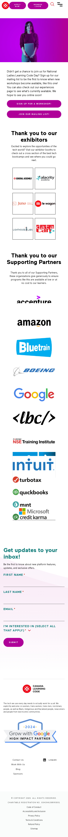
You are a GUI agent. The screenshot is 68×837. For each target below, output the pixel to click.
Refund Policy (34, 824)
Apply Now (17, 5)
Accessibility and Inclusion (34, 811)
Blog (18, 769)
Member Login (38, 5)
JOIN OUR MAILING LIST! (34, 114)
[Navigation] (60, 6)
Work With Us (18, 764)
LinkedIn (50, 760)
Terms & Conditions (34, 820)
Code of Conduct (34, 807)
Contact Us (18, 759)
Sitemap (34, 829)
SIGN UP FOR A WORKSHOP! (34, 104)
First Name (14, 575)
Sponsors (18, 773)
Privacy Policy (34, 816)
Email (9, 609)
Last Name (13, 592)
